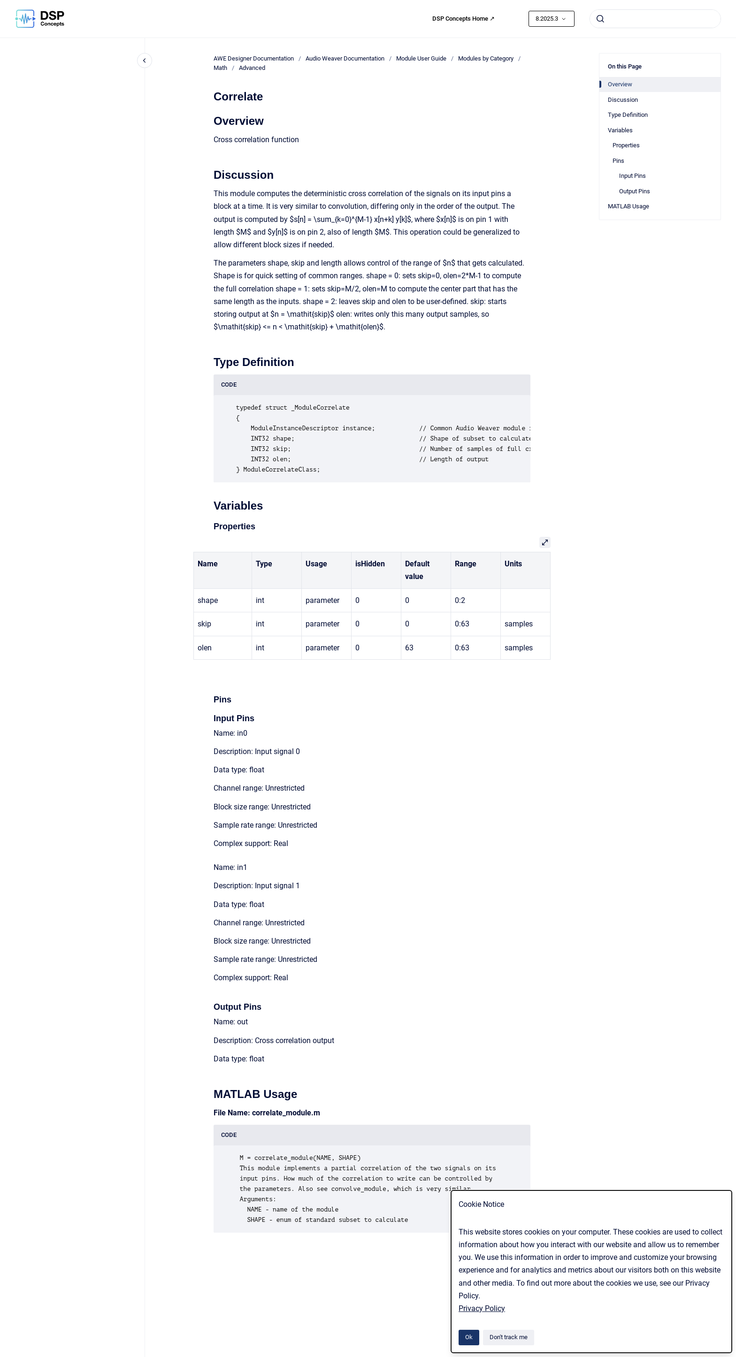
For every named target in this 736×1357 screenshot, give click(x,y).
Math (220, 67)
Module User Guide (421, 58)
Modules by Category (486, 58)
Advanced (252, 67)
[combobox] (655, 19)
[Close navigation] (144, 60)
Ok (469, 1337)
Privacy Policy (482, 1308)
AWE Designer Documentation (254, 58)
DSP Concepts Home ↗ (463, 18)
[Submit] (600, 18)
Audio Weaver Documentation (345, 58)
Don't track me (509, 1337)
